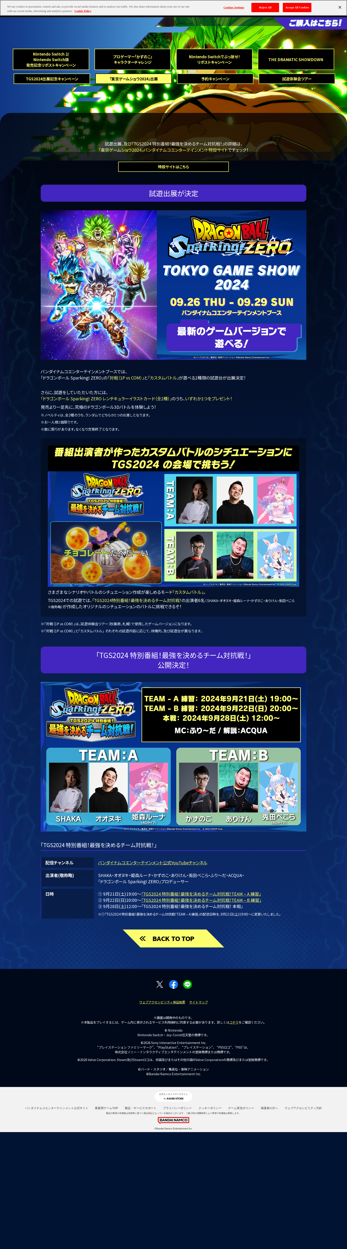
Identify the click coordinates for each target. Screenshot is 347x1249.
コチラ (234, 1139)
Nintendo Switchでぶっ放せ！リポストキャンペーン (214, 122)
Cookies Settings (234, 7)
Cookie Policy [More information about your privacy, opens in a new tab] (83, 11)
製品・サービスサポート (140, 1225)
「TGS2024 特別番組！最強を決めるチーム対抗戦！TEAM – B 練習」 (201, 1016)
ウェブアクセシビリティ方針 (303, 1225)
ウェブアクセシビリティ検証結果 (162, 1119)
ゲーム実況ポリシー (241, 1225)
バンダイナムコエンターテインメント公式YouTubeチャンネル (152, 979)
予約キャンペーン (215, 143)
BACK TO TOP (173, 1054)
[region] (173, 8)
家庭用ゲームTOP (106, 1225)
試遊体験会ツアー (296, 143)
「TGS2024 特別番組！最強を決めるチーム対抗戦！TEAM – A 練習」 (201, 1010)
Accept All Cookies (297, 7)
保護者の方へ (269, 1225)
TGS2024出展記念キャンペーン (52, 143)
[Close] (340, 7)
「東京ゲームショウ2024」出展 (133, 143)
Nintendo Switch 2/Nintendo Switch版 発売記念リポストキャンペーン (51, 122)
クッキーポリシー (210, 1225)
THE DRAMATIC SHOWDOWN (296, 122)
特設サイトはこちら (173, 282)
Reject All (265, 7)
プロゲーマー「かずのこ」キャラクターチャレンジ (133, 122)
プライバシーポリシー (177, 1225)
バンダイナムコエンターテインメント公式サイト (56, 1225)
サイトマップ (198, 1119)
